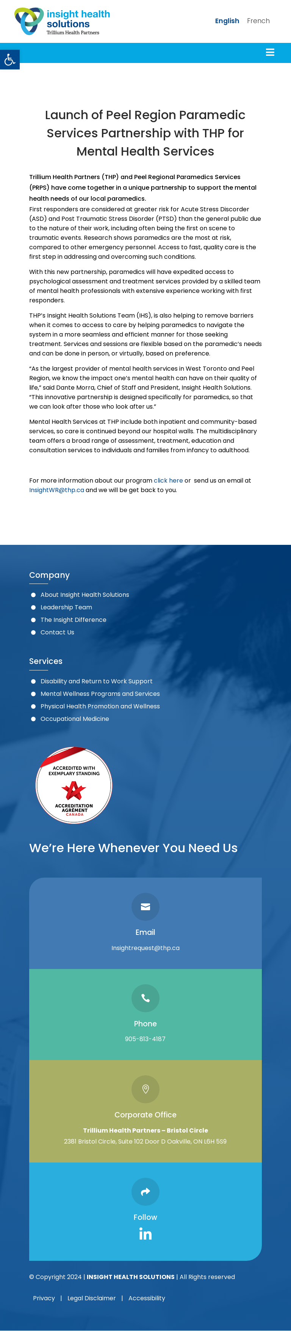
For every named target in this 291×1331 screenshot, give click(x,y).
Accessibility (146, 1298)
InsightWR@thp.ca (56, 490)
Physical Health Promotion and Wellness (100, 706)
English (227, 20)
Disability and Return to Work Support (97, 681)
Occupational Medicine (75, 718)
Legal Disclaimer (91, 1298)
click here (168, 480)
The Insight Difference (73, 619)
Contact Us (57, 632)
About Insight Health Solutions (85, 594)
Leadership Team (66, 607)
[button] (10, 59)
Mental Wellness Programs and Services (100, 693)
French (258, 20)
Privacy (44, 1298)
